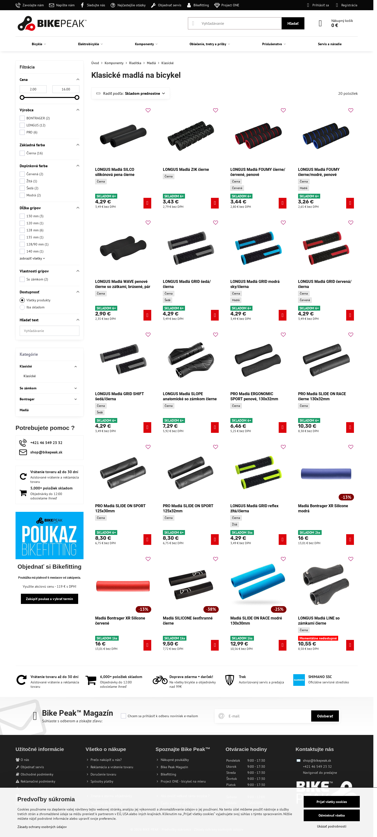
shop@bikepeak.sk (317, 760)
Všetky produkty (35, 300)
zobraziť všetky (32, 258)
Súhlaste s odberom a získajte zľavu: (72, 720)
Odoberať (325, 716)
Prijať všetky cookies (332, 802)
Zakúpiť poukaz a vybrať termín (49, 599)
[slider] (22, 97)
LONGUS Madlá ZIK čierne (186, 169)
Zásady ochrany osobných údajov (42, 827)
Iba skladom (32, 307)
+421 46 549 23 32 (317, 766)
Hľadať (293, 23)
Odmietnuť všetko (331, 815)
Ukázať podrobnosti (331, 826)
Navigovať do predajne (320, 772)
